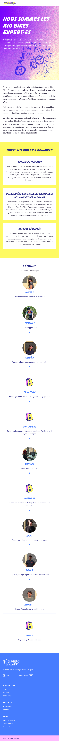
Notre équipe (7, 696)
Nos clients (7, 692)
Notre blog (7, 710)
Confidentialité (8, 724)
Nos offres (6, 689)
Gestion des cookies (10, 727)
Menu (54, 3)
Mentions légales (9, 720)
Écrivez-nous (7, 706)
